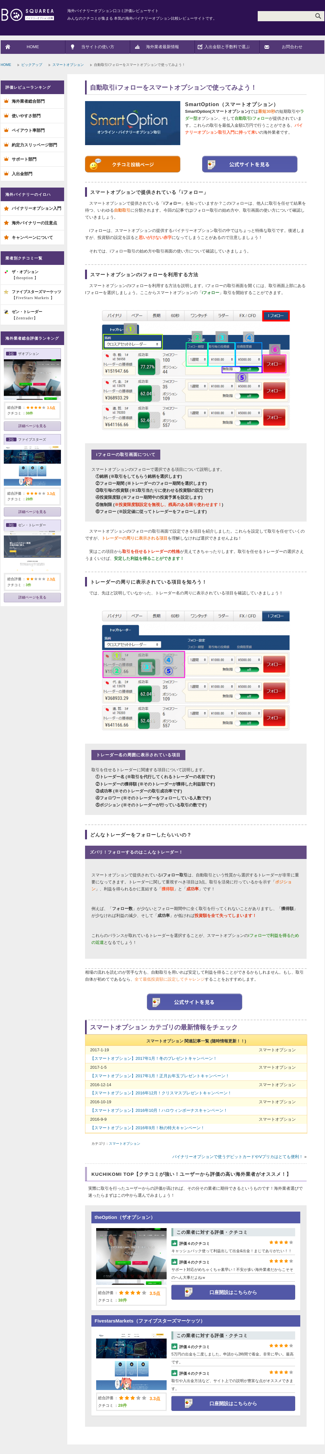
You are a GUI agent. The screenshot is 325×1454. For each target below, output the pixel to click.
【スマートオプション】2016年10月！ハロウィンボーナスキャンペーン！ (159, 1110)
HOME (33, 46)
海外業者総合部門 (28, 101)
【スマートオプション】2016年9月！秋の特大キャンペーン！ (147, 1127)
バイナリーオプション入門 (36, 208)
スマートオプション (68, 65)
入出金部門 (22, 173)
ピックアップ (31, 65)
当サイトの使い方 (97, 46)
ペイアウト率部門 (28, 130)
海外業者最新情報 (162, 46)
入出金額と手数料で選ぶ (227, 46)
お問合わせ (292, 46)
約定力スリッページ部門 (34, 145)
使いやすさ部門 (26, 115)
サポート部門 (24, 159)
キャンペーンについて (32, 237)
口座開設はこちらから (233, 1292)
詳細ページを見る (32, 426)
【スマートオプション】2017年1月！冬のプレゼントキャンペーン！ (153, 1058)
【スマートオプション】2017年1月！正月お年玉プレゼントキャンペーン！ (159, 1075)
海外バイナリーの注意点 (34, 223)
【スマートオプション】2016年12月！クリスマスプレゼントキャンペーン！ (161, 1093)
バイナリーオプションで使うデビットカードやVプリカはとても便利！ (237, 1156)
